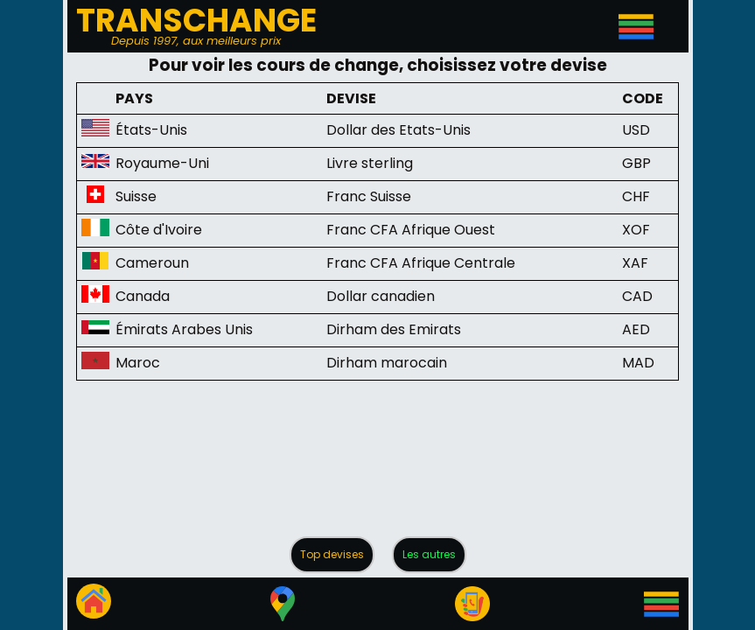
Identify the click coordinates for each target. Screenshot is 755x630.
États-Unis (151, 130)
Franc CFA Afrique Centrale (420, 263)
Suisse (136, 196)
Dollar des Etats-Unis (398, 130)
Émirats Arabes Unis (184, 329)
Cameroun (152, 263)
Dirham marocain (386, 363)
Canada (142, 296)
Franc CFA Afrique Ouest (410, 230)
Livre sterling (369, 163)
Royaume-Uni (162, 163)
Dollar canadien (380, 296)
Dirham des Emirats (393, 329)
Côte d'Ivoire (158, 230)
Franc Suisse (368, 196)
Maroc (137, 363)
